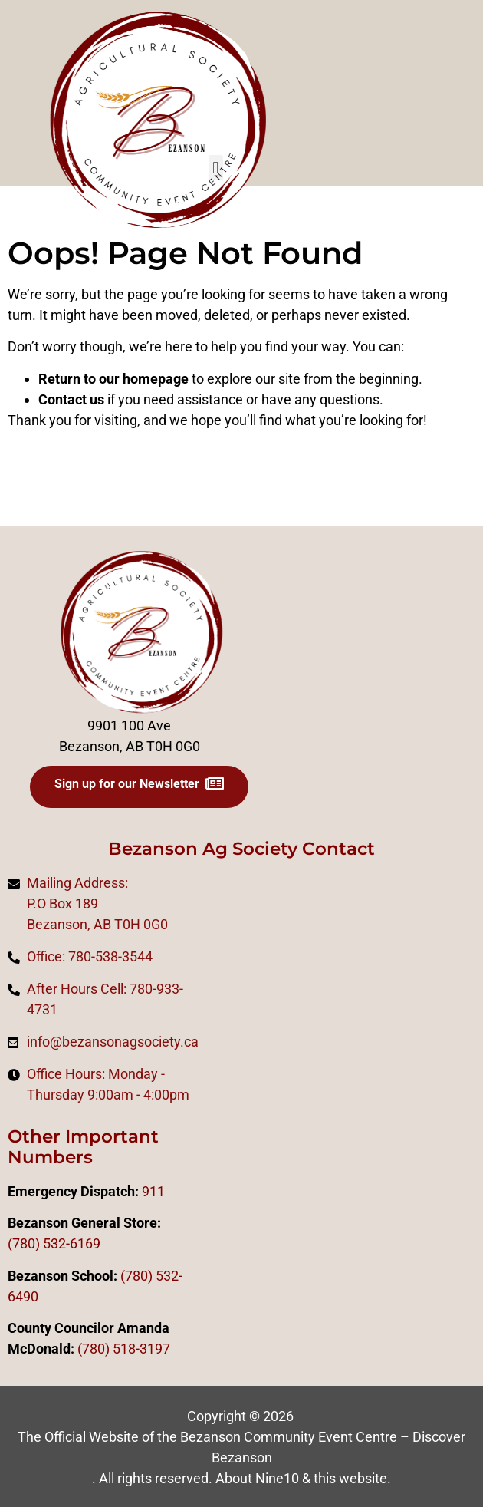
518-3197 (140, 1348)
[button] (216, 167)
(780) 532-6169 (54, 1243)
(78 (87, 1348)
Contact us (71, 399)
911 (153, 1191)
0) (103, 1348)
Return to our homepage (113, 379)
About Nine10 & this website (301, 1478)
